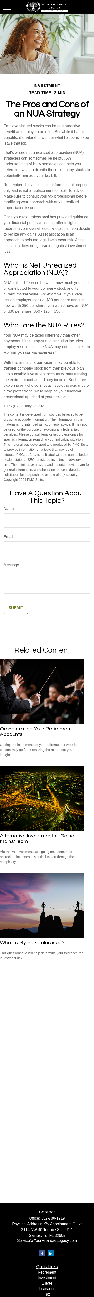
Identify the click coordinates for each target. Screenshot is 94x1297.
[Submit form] (16, 608)
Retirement (47, 1272)
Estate (47, 1283)
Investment (47, 1278)
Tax (47, 1294)
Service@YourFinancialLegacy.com (47, 1240)
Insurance (47, 1289)
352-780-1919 (53, 1218)
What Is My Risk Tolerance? (32, 942)
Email (8, 537)
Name (9, 509)
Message (11, 565)
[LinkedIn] (51, 1253)
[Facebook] (42, 1253)
